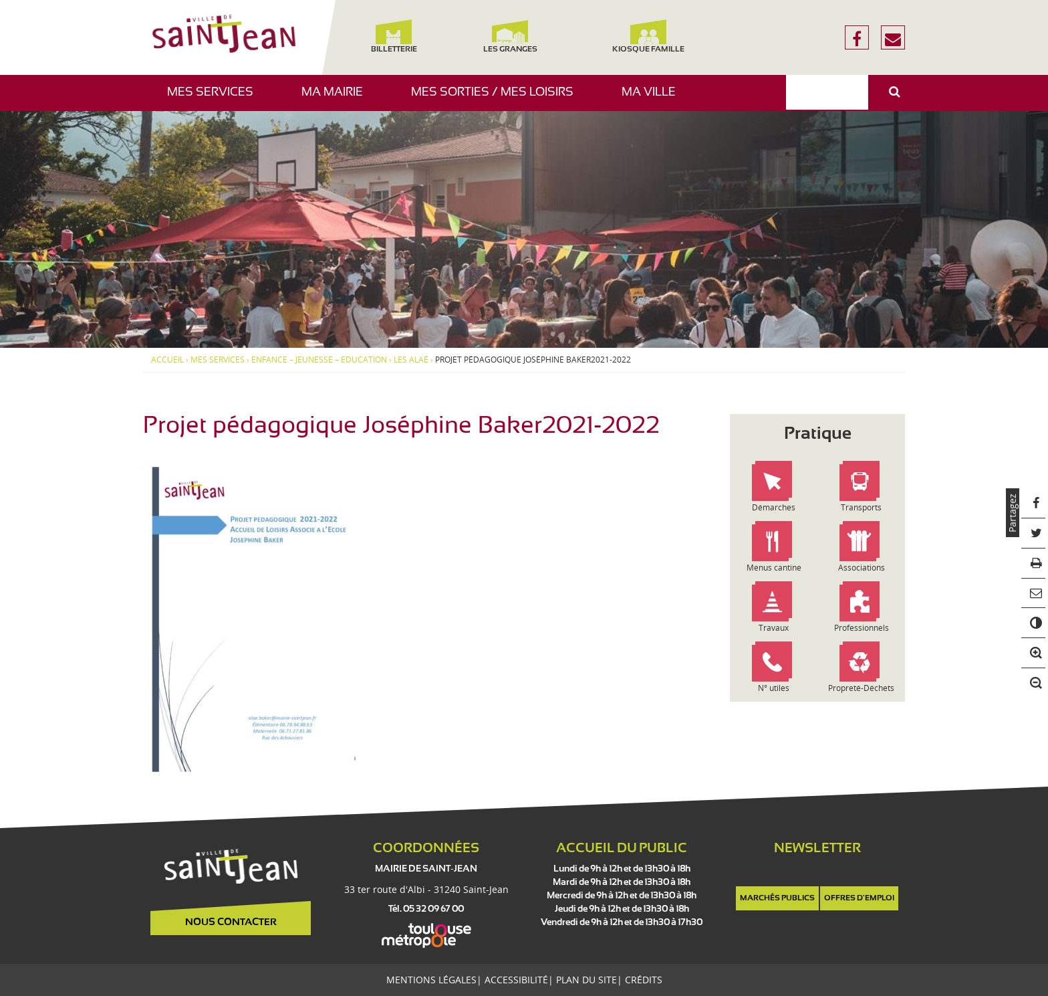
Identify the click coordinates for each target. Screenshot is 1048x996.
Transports (861, 507)
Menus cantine (774, 567)
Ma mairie (337, 98)
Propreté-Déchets (861, 688)
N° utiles (773, 688)
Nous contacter (231, 922)
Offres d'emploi (859, 898)
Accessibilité (516, 979)
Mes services (215, 98)
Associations (861, 567)
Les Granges (510, 36)
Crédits (643, 979)
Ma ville (654, 98)
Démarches (773, 507)
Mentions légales (431, 979)
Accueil (167, 360)
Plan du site (586, 979)
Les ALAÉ (411, 360)
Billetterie (393, 36)
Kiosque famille (648, 36)
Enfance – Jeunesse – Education (319, 360)
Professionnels (861, 627)
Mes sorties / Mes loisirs (497, 98)
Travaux (774, 627)
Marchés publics (777, 898)
